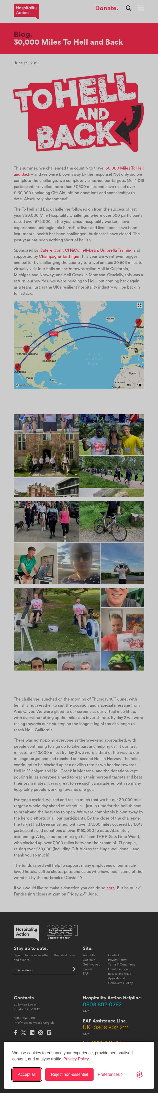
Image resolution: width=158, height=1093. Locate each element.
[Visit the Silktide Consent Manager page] (139, 1074)
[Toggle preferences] (110, 1074)
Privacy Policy (76, 1059)
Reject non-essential (69, 1074)
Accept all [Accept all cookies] (27, 1074)
